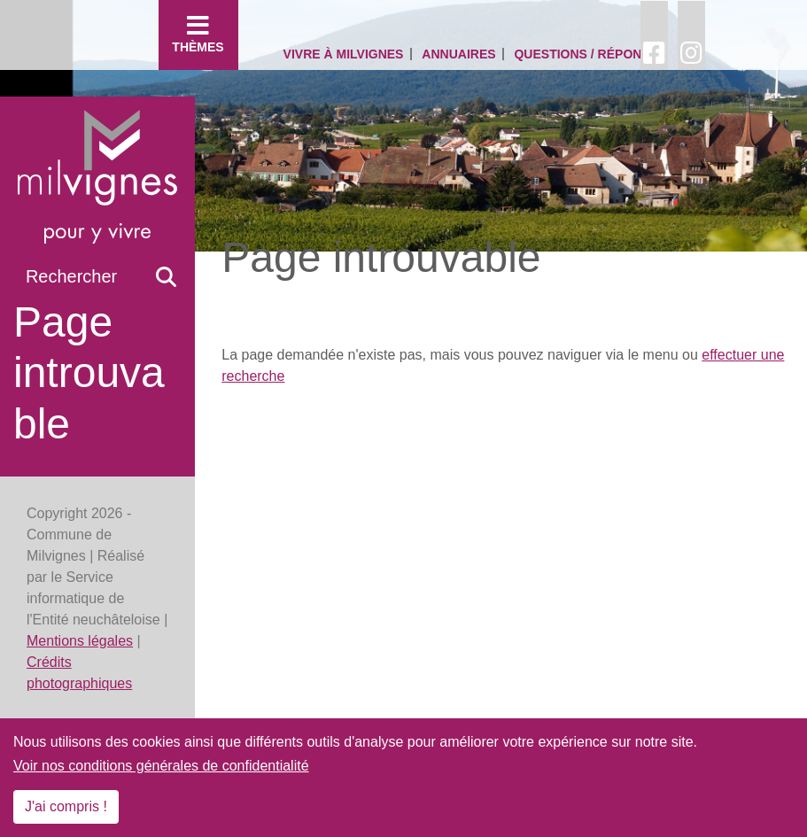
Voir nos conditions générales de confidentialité (161, 765)
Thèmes (198, 33)
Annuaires (458, 54)
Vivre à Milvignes (343, 54)
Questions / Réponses (590, 54)
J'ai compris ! (66, 806)
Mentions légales (80, 640)
